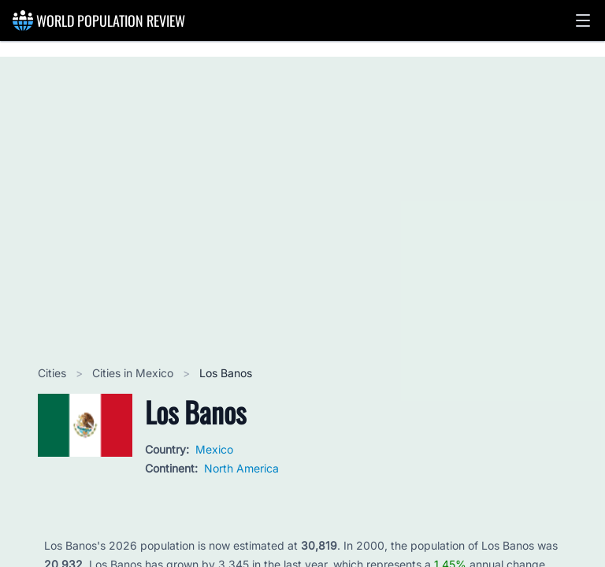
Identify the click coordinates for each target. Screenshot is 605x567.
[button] (583, 20)
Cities (53, 373)
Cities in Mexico (134, 373)
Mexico (214, 449)
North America (241, 468)
